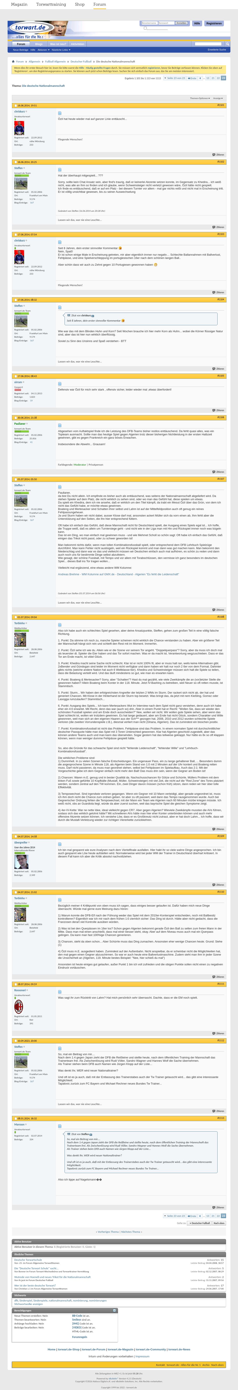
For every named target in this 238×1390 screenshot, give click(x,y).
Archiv (206, 1365)
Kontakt (160, 1365)
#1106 (221, 417)
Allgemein (34, 61)
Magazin (19, 4)
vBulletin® (113, 1378)
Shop (80, 4)
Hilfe (197, 23)
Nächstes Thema (130, 1231)
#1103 (221, 234)
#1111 (221, 983)
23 (223, 78)
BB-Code (77, 1315)
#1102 (221, 161)
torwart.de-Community (151, 1349)
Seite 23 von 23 (176, 78)
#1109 (221, 836)
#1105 (221, 375)
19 (31, 400)
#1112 (221, 1040)
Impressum (142, 1356)
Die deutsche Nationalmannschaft (43, 86)
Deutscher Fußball (81, 61)
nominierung (80, 1300)
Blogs (38, 44)
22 (218, 78)
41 (31, 442)
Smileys (76, 1319)
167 (32, 202)
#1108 (221, 616)
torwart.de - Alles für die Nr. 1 (184, 1365)
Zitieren (218, 154)
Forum (99, 4)
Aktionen (42, 50)
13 (207, 78)
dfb (16, 1300)
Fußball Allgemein (55, 61)
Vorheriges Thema (108, 1231)
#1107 (221, 478)
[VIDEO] (77, 1327)
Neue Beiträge (20, 50)
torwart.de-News (179, 1349)
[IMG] (75, 1323)
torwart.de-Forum (93, 1349)
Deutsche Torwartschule (28, 1259)
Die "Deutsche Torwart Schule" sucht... (36, 1268)
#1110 (221, 891)
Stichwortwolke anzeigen (28, 1304)
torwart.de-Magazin (120, 1349)
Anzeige (217, 98)
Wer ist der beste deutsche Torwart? (35, 1285)
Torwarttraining (51, 4)
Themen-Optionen (199, 98)
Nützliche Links (60, 50)
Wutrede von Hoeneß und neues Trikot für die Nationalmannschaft (52, 1277)
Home (51, 1349)
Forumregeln (79, 1337)
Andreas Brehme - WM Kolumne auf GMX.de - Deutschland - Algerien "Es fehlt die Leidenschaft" (118, 574)
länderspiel (26, 1300)
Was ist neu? (58, 44)
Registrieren (214, 23)
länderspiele (40, 1300)
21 (212, 78)
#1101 (221, 105)
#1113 (221, 1118)
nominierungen (98, 1300)
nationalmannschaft (60, 1300)
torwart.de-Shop (69, 1349)
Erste (191, 78)
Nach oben (219, 1223)
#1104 (221, 299)
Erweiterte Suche (217, 49)
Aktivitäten (77, 44)
